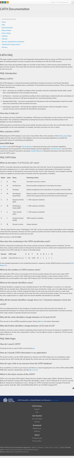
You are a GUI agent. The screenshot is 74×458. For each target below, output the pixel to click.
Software (5, 36)
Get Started (37, 416)
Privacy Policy (6, 33)
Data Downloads (7, 27)
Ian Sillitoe (3, 146)
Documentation (37, 419)
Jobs (37, 412)
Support (37, 409)
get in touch (34, 370)
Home (4, 22)
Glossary (4, 47)
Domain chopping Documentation (13, 41)
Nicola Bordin (27, 146)
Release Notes (6, 30)
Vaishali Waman (36, 151)
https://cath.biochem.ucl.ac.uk (19, 452)
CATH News (37, 406)
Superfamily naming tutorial (11, 44)
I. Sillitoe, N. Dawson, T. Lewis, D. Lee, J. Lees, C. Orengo (47, 447)
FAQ (3, 25)
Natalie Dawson (56, 149)
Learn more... (55, 400)
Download (37, 425)
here (42, 321)
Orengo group (63, 136)
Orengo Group (37, 438)
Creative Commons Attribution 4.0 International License (21, 449)
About (37, 435)
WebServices (37, 428)
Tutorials (4, 39)
